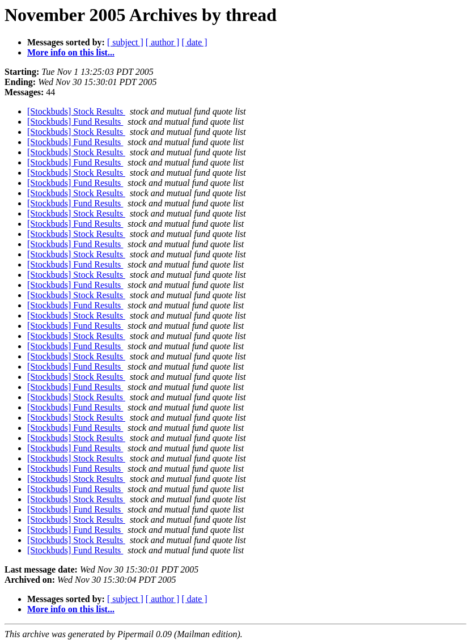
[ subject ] (125, 42)
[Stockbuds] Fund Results (75, 121)
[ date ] (194, 42)
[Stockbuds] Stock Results (76, 111)
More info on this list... (70, 52)
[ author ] (163, 42)
